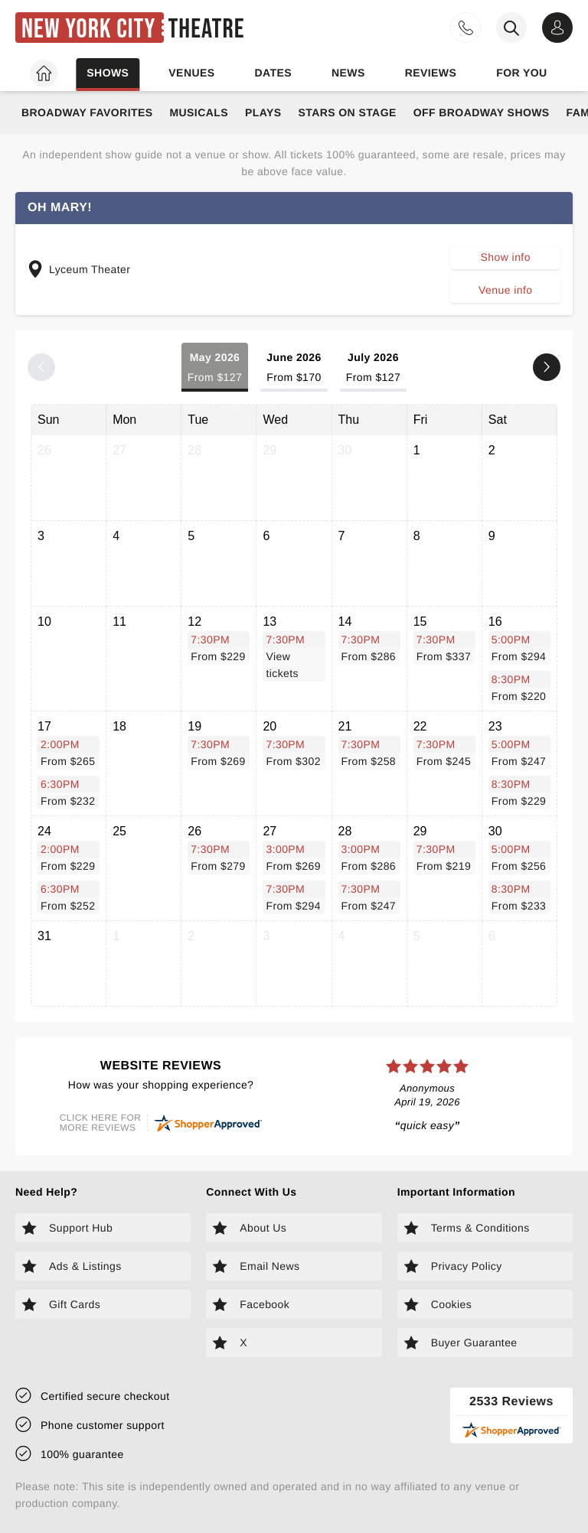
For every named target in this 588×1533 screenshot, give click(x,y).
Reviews (431, 73)
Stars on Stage (347, 112)
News (348, 73)
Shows (108, 73)
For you (521, 73)
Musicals (198, 112)
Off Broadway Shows (481, 112)
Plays (263, 112)
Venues (191, 73)
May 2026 (215, 368)
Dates (273, 73)
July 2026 (373, 368)
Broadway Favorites (86, 112)
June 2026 (294, 368)
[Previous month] (41, 367)
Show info (506, 257)
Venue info (505, 290)
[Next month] (546, 367)
